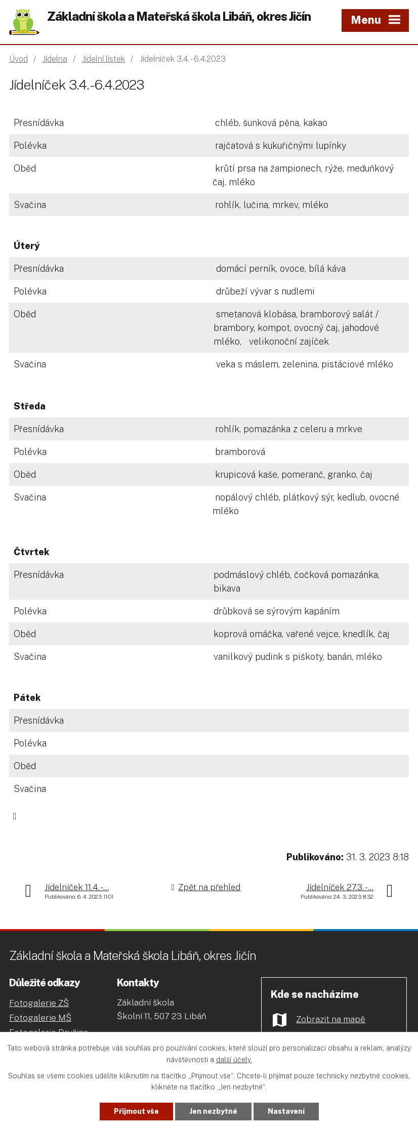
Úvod (18, 59)
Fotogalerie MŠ (40, 1018)
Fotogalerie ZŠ (39, 1003)
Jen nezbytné (213, 1111)
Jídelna (55, 59)
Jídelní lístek (103, 59)
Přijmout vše (136, 1111)
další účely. (234, 1060)
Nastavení (286, 1111)
